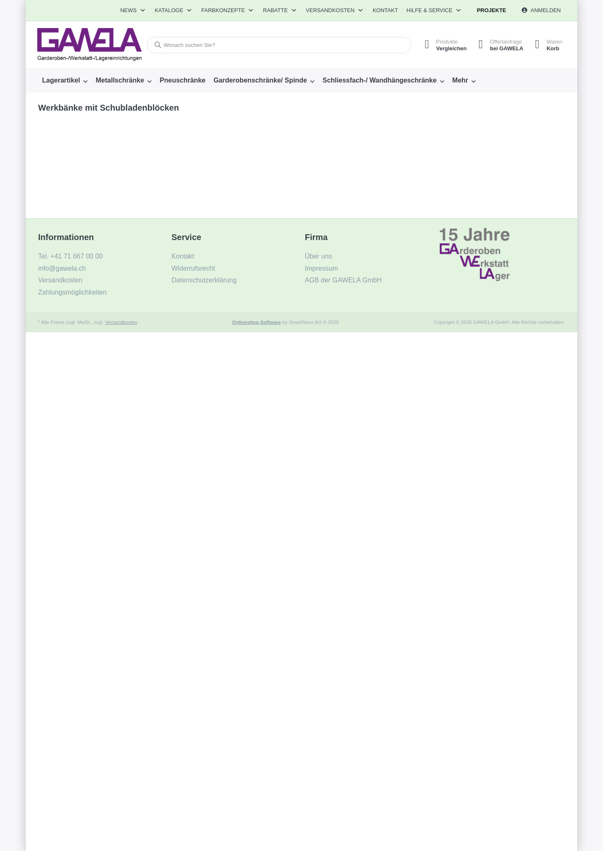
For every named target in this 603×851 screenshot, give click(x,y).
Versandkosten (121, 322)
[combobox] (278, 45)
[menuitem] (65, 80)
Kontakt (385, 10)
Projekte (491, 10)
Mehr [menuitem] (460, 80)
